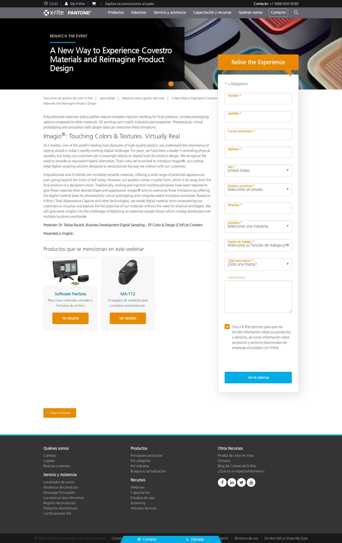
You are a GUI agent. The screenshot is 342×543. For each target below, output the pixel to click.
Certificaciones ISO (57, 513)
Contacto (278, 12)
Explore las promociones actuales (129, 4)
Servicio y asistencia (170, 12)
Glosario (224, 460)
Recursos (138, 480)
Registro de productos (59, 503)
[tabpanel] (171, 54)
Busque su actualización (148, 471)
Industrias (138, 12)
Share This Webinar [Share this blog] (58, 413)
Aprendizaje (107, 98)
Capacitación (140, 492)
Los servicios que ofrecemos (63, 498)
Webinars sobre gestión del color (143, 98)
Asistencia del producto (60, 487)
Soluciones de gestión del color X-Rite (68, 98)
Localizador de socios (59, 482)
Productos (116, 12)
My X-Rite (77, 4)
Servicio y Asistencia (60, 475)
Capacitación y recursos (212, 12)
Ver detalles (69, 317)
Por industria (140, 466)
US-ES (53, 4)
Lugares (49, 460)
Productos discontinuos (60, 508)
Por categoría (140, 460)
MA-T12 (124, 293)
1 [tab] (172, 85)
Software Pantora (69, 293)
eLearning (138, 503)
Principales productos (146, 455)
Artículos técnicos (144, 508)
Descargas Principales (59, 492)
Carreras (49, 455)
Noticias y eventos (56, 466)
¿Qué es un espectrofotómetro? (241, 471)
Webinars (138, 487)
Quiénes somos (251, 12)
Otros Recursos (230, 449)
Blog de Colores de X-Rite (237, 466)
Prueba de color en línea (236, 455)
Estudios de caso (143, 498)
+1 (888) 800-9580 (284, 4)
